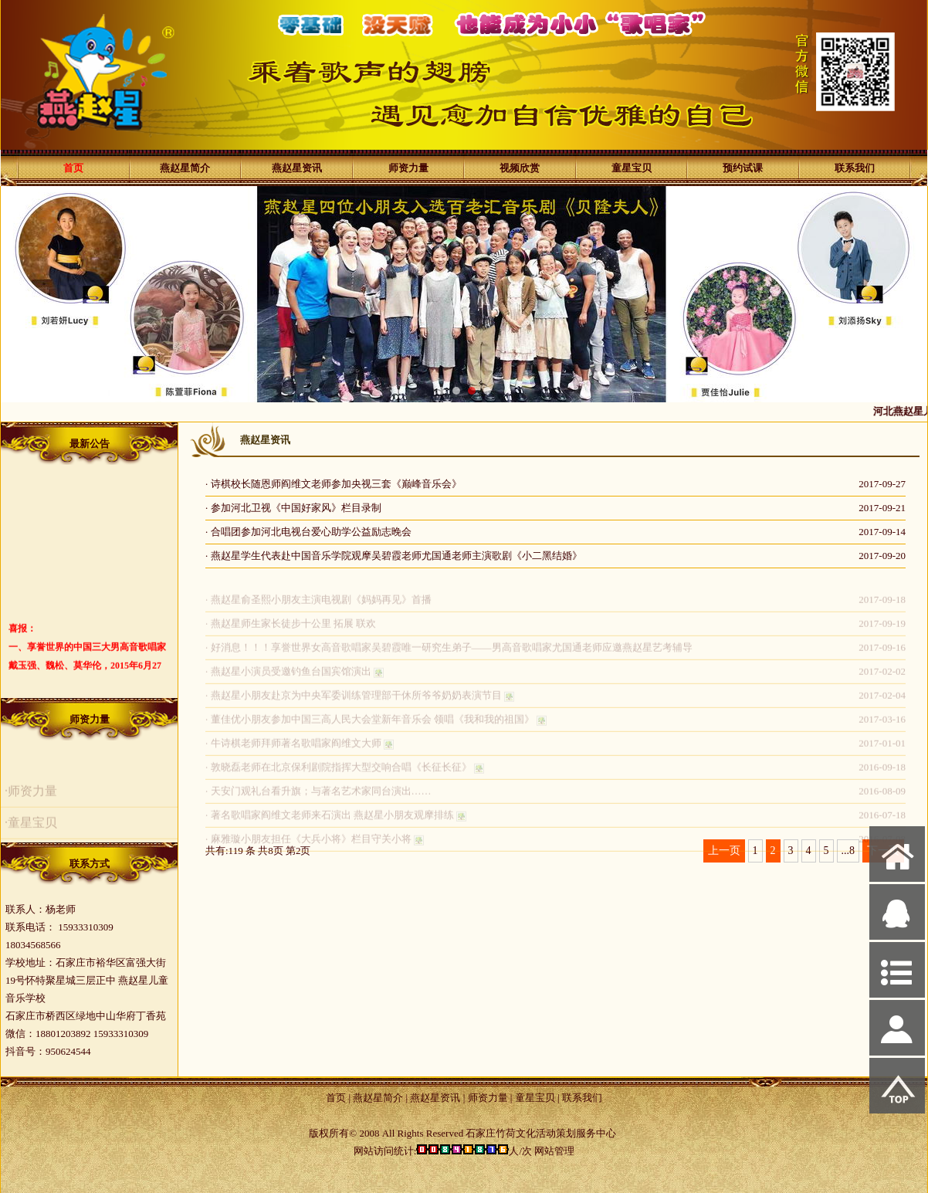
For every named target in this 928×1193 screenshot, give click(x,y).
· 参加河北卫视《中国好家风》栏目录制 (293, 507)
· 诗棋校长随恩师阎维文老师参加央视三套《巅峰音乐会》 (333, 484)
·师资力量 (31, 796)
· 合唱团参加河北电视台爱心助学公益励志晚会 (308, 531)
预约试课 (743, 168)
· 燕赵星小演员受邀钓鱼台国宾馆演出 (288, 677)
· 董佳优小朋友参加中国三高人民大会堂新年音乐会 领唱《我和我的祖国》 (369, 724)
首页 (73, 168)
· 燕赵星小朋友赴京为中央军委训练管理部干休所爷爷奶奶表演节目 (353, 701)
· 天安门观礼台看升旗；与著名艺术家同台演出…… (318, 796)
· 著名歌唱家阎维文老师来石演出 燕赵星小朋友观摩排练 (329, 820)
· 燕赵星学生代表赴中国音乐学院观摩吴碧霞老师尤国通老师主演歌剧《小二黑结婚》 (393, 555)
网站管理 (554, 1151)
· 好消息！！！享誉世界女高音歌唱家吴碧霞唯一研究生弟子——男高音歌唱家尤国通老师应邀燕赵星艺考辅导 (449, 653)
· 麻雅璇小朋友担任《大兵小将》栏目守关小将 (308, 844)
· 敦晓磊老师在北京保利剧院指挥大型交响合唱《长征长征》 (338, 772)
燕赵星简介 (185, 168)
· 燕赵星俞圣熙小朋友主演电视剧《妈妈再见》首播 (318, 605)
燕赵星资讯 (297, 168)
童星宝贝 (631, 168)
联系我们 (855, 168)
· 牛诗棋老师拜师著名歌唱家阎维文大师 (293, 748)
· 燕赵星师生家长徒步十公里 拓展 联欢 (290, 629)
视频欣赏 (520, 168)
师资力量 (408, 168)
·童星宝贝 (31, 828)
